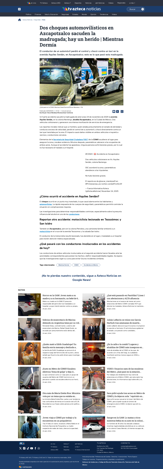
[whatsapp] (39, 449)
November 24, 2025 (110, 191)
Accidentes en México (91, 265)
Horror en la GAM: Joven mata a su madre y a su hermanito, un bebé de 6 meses (60, 297)
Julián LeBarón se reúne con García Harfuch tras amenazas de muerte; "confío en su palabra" (124, 321)
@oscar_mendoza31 (107, 181)
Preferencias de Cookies (102, 456)
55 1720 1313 (125, 448)
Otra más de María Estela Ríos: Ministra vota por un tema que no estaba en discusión (61, 395)
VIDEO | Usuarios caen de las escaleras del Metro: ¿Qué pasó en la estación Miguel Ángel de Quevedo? (125, 370)
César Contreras (67, 113)
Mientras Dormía (64, 265)
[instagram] (24, 449)
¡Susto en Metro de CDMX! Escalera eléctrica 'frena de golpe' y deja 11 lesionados (59, 370)
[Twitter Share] (117, 111)
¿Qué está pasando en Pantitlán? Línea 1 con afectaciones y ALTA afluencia (126, 297)
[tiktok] (27, 449)
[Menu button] (27, 9)
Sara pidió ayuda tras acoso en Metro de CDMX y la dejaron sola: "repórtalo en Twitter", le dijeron (126, 395)
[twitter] (20, 449)
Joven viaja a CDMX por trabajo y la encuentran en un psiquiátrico (59, 419)
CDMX (76, 265)
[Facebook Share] (114, 111)
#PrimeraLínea (91, 184)
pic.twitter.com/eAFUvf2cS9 (110, 184)
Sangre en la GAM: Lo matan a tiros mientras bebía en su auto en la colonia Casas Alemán (125, 419)
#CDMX (88, 154)
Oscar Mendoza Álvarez (54, 113)
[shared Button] (122, 111)
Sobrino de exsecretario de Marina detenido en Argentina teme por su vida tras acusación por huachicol (61, 321)
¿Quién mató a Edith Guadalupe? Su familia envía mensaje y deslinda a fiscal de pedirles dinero (59, 346)
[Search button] (142, 9)
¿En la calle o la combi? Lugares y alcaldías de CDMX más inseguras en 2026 (124, 346)
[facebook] (35, 449)
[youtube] (31, 449)
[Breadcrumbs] (20, 19)
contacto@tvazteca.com (128, 446)
